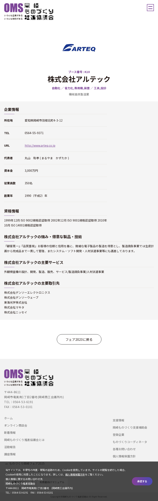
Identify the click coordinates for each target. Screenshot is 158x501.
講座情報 (10, 454)
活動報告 (10, 447)
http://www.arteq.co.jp (40, 145)
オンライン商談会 (15, 425)
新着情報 (10, 432)
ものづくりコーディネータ (130, 442)
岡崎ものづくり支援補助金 (130, 427)
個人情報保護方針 (124, 456)
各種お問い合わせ (124, 449)
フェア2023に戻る (79, 339)
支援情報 (118, 420)
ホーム (8, 418)
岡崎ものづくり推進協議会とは (24, 440)
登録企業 (118, 435)
